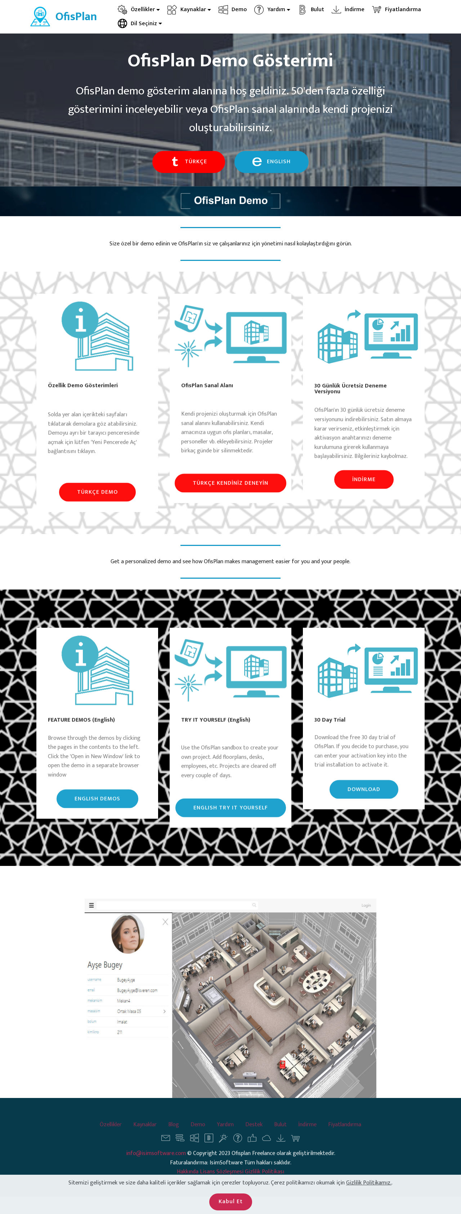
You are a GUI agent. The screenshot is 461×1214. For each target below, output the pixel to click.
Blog (173, 1132)
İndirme (348, 9)
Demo (233, 9)
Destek (254, 1132)
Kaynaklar (186, 9)
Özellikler (136, 9)
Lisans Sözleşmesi (221, 1187)
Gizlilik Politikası (264, 1187)
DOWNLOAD (364, 799)
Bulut (311, 9)
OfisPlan (76, 16)
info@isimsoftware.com (156, 1168)
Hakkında (188, 1187)
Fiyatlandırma (396, 9)
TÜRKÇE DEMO (97, 502)
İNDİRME (364, 489)
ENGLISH (271, 162)
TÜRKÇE (188, 162)
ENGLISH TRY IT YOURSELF (230, 818)
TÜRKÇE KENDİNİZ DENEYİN (230, 493)
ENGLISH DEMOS (97, 808)
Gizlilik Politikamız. (368, 1203)
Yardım (269, 9)
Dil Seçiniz (137, 23)
